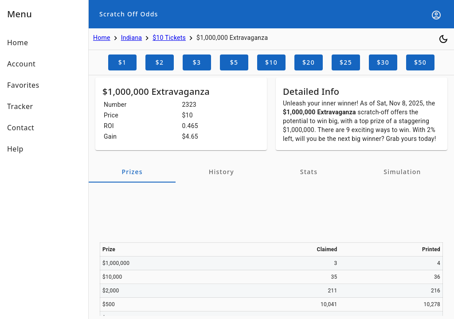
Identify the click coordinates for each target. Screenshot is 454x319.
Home (101, 37)
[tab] (132, 172)
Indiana (131, 37)
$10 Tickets (169, 37)
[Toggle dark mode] (443, 39)
